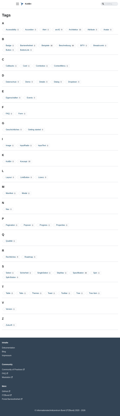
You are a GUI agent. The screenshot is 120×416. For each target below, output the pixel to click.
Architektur (75, 30)
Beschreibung (66, 45)
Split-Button (12, 277)
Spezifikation (80, 273)
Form (22, 114)
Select (10, 273)
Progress (45, 225)
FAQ (9, 114)
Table (9, 293)
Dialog (58, 82)
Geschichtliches (14, 130)
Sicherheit (25, 273)
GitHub (6, 391)
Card (26, 66)
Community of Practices (13, 369)
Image (10, 145)
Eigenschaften (13, 98)
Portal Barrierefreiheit (12, 399)
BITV (83, 45)
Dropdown (74, 82)
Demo (29, 82)
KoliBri (10, 161)
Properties (62, 225)
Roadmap (30, 257)
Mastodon (7, 377)
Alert (45, 30)
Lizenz (42, 177)
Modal (26, 193)
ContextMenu (61, 66)
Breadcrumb (100, 45)
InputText (43, 145)
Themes (37, 293)
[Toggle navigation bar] (17, 4)
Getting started (36, 130)
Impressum (6, 355)
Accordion (31, 30)
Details (43, 82)
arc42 (59, 30)
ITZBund (7, 395)
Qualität (10, 241)
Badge (10, 45)
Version (10, 309)
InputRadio (26, 145)
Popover (29, 225)
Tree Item (94, 293)
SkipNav (62, 273)
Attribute (93, 30)
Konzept (25, 161)
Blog (4, 352)
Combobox (42, 66)
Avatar (107, 30)
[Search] (109, 4)
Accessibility (12, 30)
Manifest (11, 193)
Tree (79, 293)
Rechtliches (12, 257)
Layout (10, 177)
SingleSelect (44, 273)
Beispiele (47, 45)
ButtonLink (26, 50)
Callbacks (11, 66)
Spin (96, 273)
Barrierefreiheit (28, 45)
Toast (51, 293)
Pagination (12, 225)
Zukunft (10, 325)
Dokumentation (8, 348)
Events (31, 98)
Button (10, 50)
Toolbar (65, 293)
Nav (9, 209)
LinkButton (26, 177)
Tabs (22, 293)
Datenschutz (12, 82)
